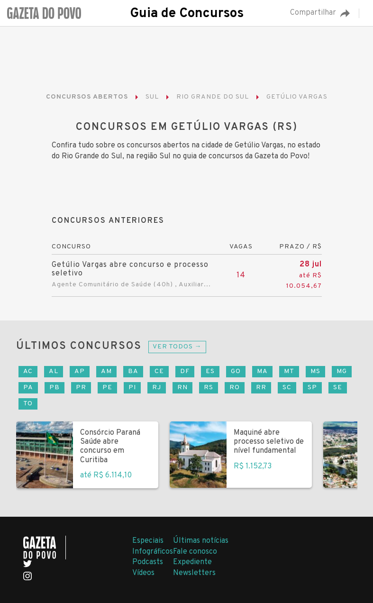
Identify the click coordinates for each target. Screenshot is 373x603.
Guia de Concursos (187, 13)
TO (28, 404)
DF (185, 371)
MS (315, 371)
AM (106, 371)
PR (81, 388)
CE (159, 371)
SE (337, 388)
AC (28, 371)
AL (53, 371)
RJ (156, 388)
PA (28, 388)
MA (262, 371)
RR (261, 388)
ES (210, 371)
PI (132, 388)
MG (342, 371)
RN (182, 388)
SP (312, 388)
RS (208, 388)
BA (133, 371)
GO (236, 371)
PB (54, 388)
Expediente (192, 562)
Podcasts (147, 562)
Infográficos (152, 552)
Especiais (148, 541)
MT (289, 371)
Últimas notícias (200, 541)
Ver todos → (177, 347)
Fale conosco (195, 552)
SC (286, 388)
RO (234, 388)
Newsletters (194, 573)
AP (79, 371)
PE (107, 388)
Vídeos (143, 573)
